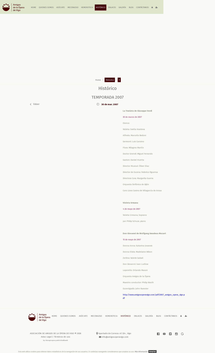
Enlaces (112, 7)
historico (110, 80)
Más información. (141, 352)
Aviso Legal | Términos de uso (55, 337)
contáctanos (142, 7)
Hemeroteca (87, 7)
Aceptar (152, 352)
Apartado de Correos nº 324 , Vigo (113, 333)
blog (131, 7)
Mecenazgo (73, 7)
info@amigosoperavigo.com (115, 337)
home (33, 7)
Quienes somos (46, 7)
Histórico (100, 7)
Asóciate (61, 7)
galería (122, 7)
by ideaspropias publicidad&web (55, 340)
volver (36, 104)
